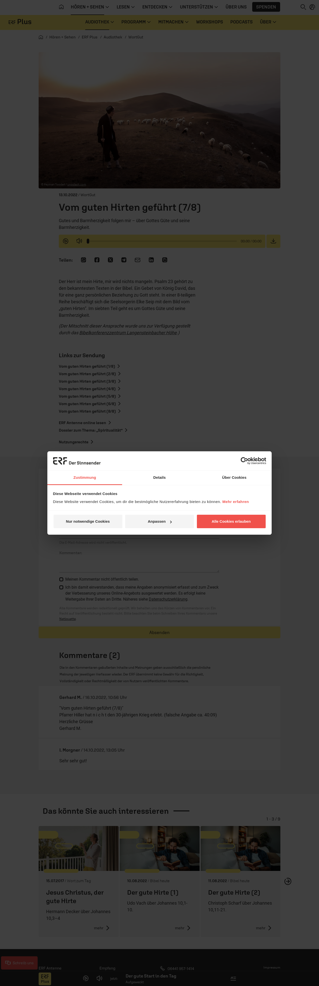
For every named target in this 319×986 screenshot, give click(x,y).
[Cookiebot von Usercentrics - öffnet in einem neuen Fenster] (244, 461)
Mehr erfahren (235, 501)
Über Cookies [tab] (234, 477)
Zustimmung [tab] (85, 477)
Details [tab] (159, 477)
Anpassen (160, 521)
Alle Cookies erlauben (231, 521)
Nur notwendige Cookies (88, 521)
